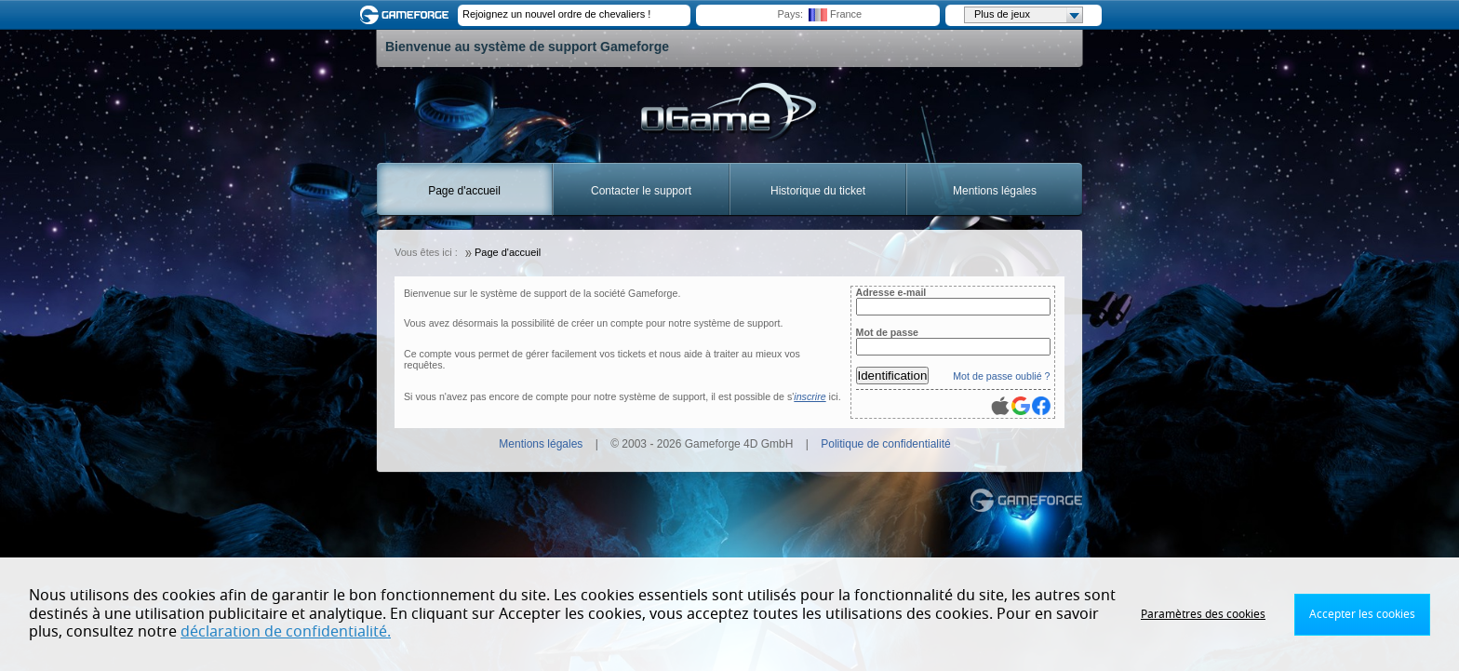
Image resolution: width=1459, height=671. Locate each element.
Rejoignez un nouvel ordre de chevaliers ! (556, 14)
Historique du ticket (817, 190)
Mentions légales (995, 190)
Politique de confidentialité (885, 443)
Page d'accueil (464, 190)
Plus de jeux (1028, 14)
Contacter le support (641, 190)
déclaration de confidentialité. (286, 632)
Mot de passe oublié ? (1001, 376)
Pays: (790, 14)
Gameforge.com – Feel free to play (407, 15)
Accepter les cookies (1362, 614)
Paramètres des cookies (1203, 614)
